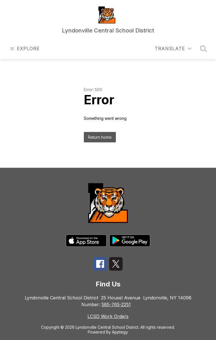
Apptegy (120, 332)
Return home (100, 137)
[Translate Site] (173, 48)
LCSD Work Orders (108, 316)
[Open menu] (24, 48)
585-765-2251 (116, 304)
